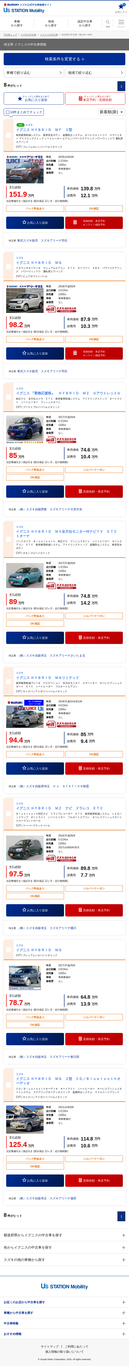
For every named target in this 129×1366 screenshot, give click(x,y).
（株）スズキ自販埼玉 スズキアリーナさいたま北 (51, 655)
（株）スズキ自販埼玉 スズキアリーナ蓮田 (46, 1198)
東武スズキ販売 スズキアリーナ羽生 (42, 240)
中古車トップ (10, 34)
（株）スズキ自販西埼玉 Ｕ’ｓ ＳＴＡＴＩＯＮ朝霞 (53, 786)
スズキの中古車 (28, 34)
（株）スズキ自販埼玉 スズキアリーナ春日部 (48, 1057)
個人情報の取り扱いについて (64, 1351)
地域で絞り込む (95, 73)
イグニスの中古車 (49, 34)
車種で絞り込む (33, 73)
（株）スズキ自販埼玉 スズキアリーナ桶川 (46, 928)
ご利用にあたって (76, 1346)
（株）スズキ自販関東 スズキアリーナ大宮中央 (49, 509)
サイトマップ (50, 1346)
